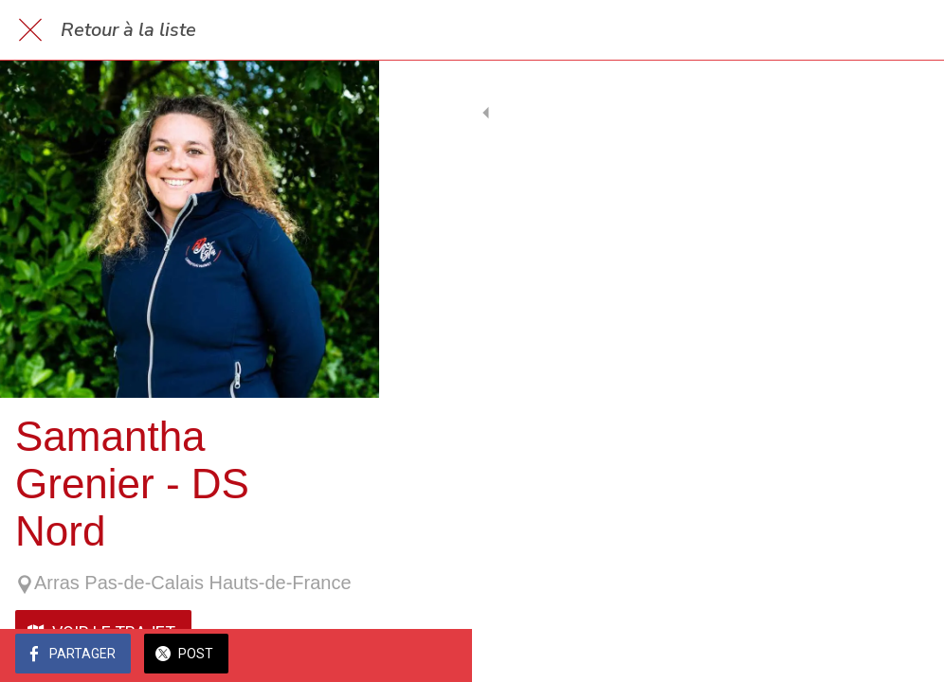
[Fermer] (30, 30)
